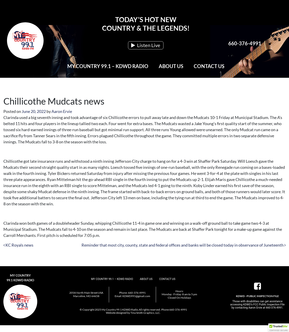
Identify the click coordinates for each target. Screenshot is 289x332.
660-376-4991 (244, 43)
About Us (171, 66)
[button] (278, 327)
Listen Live (145, 45)
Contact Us (209, 66)
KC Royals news (18, 245)
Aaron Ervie (61, 111)
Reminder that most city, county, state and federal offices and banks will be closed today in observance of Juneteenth (184, 245)
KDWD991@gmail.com (136, 296)
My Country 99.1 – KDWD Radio (107, 66)
